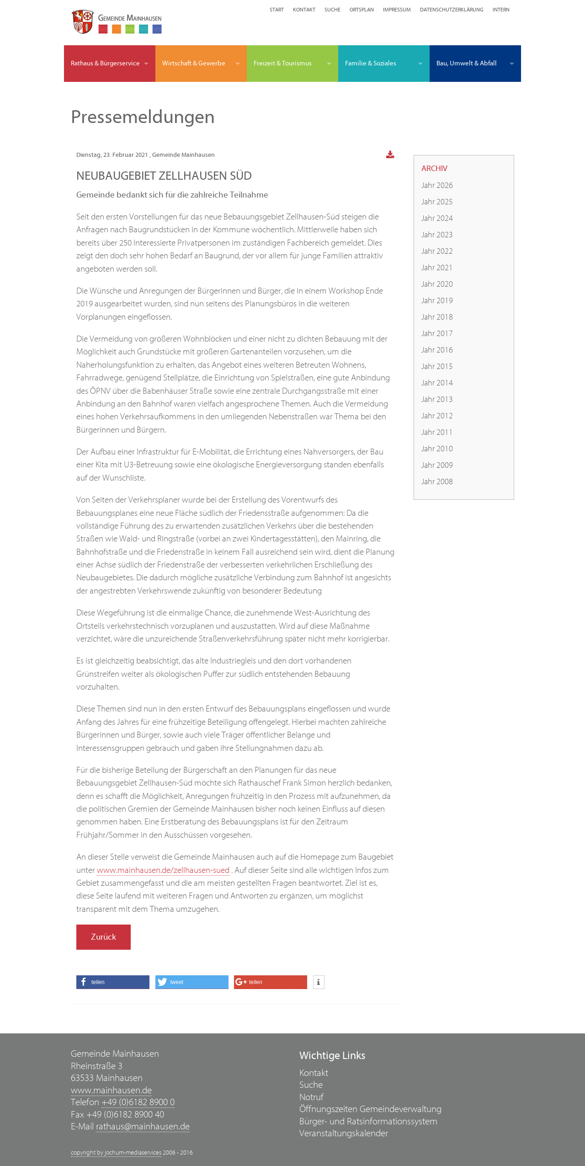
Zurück (103, 937)
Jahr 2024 (437, 218)
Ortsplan (362, 9)
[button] (112, 982)
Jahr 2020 (437, 284)
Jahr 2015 (437, 366)
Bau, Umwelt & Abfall (466, 63)
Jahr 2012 (437, 416)
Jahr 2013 (437, 399)
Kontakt (304, 9)
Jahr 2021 (437, 268)
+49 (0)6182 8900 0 (138, 1102)
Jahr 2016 (437, 350)
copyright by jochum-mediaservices (116, 1152)
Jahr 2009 (437, 465)
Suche (332, 9)
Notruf (311, 1097)
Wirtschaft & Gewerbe (193, 63)
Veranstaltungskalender (343, 1133)
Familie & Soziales (370, 63)
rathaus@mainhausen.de (143, 1126)
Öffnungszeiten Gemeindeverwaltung (370, 1109)
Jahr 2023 (437, 235)
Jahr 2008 (437, 482)
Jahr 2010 (437, 449)
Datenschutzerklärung (452, 9)
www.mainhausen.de (111, 1090)
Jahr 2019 (437, 300)
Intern (501, 9)
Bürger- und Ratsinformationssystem (368, 1121)
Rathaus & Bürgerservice (105, 63)
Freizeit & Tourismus (283, 63)
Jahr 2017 (437, 333)
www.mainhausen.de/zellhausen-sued (163, 870)
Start (277, 9)
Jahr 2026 (437, 185)
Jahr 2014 (437, 383)
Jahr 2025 (437, 202)
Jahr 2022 (437, 251)
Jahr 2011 (437, 432)
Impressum (397, 9)
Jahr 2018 (437, 317)
